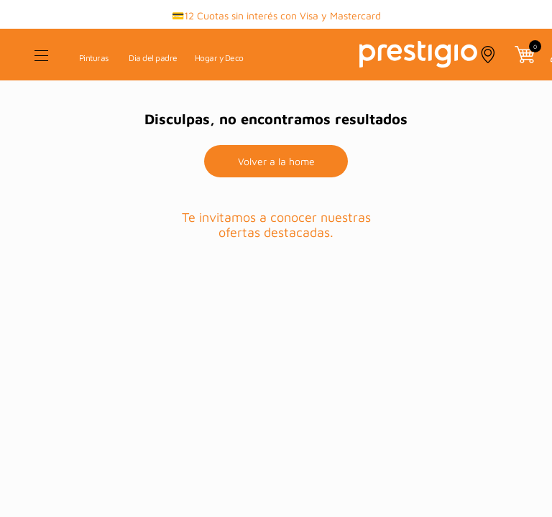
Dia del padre (153, 57)
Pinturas (94, 57)
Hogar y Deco (219, 57)
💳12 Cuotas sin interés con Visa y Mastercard (276, 15)
